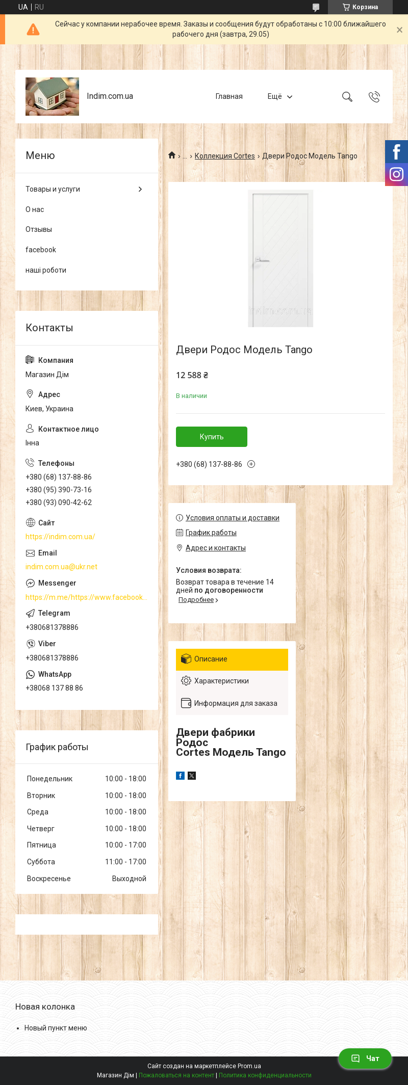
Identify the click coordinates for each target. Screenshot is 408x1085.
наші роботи (46, 270)
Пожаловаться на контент (176, 1075)
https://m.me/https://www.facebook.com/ (87, 597)
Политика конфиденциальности (265, 1075)
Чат (365, 1058)
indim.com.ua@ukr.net (61, 567)
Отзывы (39, 229)
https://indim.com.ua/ (60, 537)
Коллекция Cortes (225, 156)
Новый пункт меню (55, 1028)
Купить (212, 437)
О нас (35, 209)
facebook (41, 250)
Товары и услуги (53, 189)
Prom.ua (249, 1066)
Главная (229, 96)
